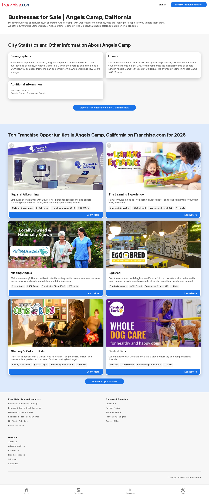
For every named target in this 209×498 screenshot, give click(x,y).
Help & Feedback (16, 455)
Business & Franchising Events (23, 417)
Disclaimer (111, 403)
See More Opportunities (104, 381)
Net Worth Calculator (18, 421)
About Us (12, 441)
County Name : (19, 93)
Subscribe (13, 463)
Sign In (162, 4)
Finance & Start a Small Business (24, 408)
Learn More (93, 214)
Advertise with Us (16, 446)
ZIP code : (16, 90)
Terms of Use (112, 421)
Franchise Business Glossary (23, 403)
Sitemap (12, 459)
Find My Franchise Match (188, 4)
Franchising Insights (116, 417)
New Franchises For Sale (20, 412)
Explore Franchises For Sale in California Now (104, 107)
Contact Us (13, 450)
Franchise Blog (113, 412)
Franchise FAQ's (16, 425)
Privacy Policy (113, 408)
